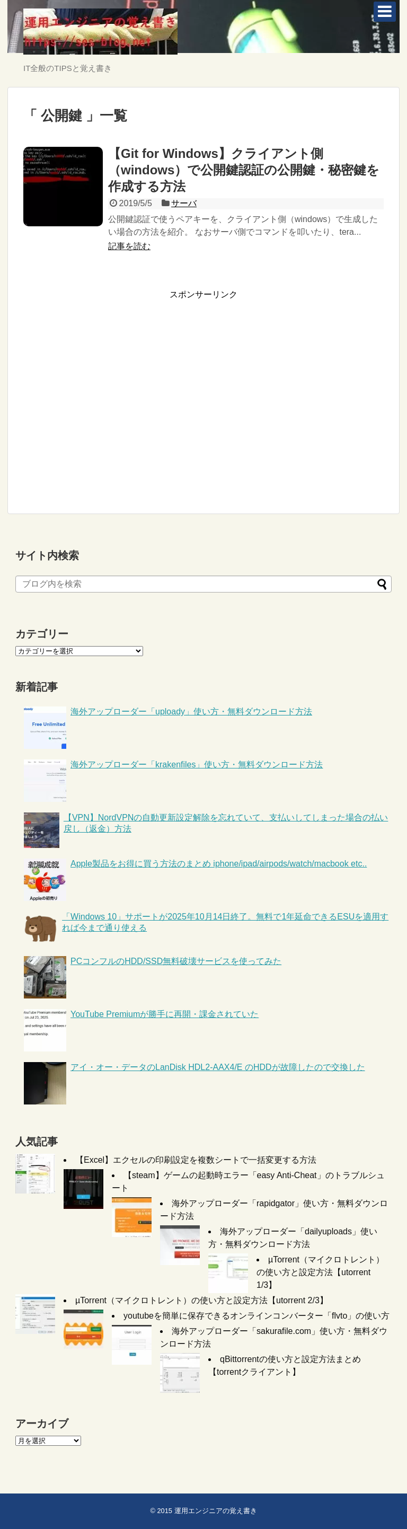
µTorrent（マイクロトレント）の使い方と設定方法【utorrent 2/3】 (201, 1300)
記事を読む (129, 246)
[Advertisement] (112, 402)
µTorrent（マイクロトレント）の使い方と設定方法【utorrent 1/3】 (320, 1272)
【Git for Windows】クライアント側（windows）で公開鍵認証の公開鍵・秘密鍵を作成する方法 (243, 169)
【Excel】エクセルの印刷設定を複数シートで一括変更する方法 (195, 1159)
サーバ (184, 203)
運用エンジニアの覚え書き (215, 1511)
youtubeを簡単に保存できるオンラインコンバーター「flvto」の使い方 (256, 1315)
